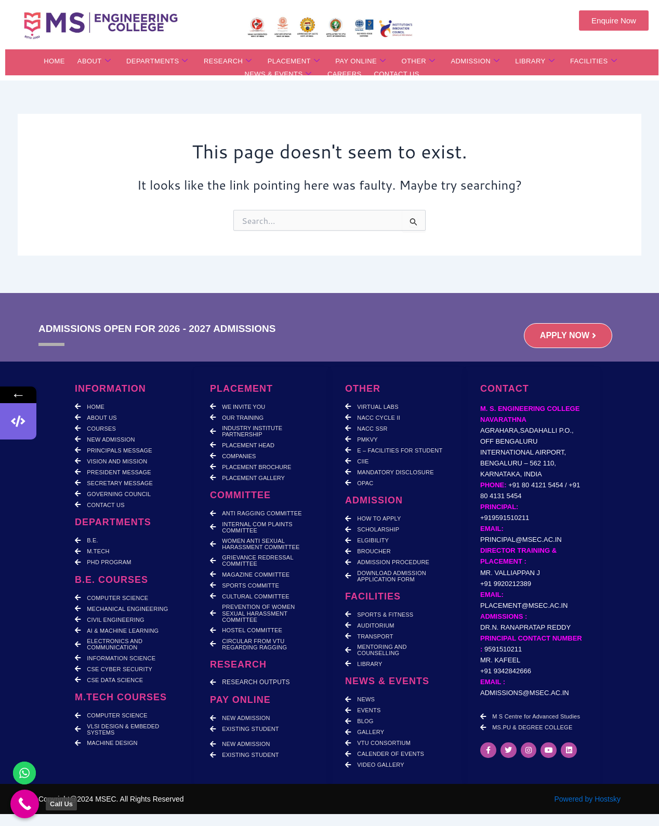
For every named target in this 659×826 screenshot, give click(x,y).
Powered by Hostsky (587, 799)
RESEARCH (228, 61)
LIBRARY (535, 61)
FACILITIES (593, 61)
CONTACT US (396, 74)
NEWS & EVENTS (278, 75)
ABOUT (94, 61)
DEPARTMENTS (157, 61)
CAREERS (344, 74)
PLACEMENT (294, 61)
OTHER (418, 61)
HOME (54, 61)
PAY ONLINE (360, 61)
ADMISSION (475, 61)
